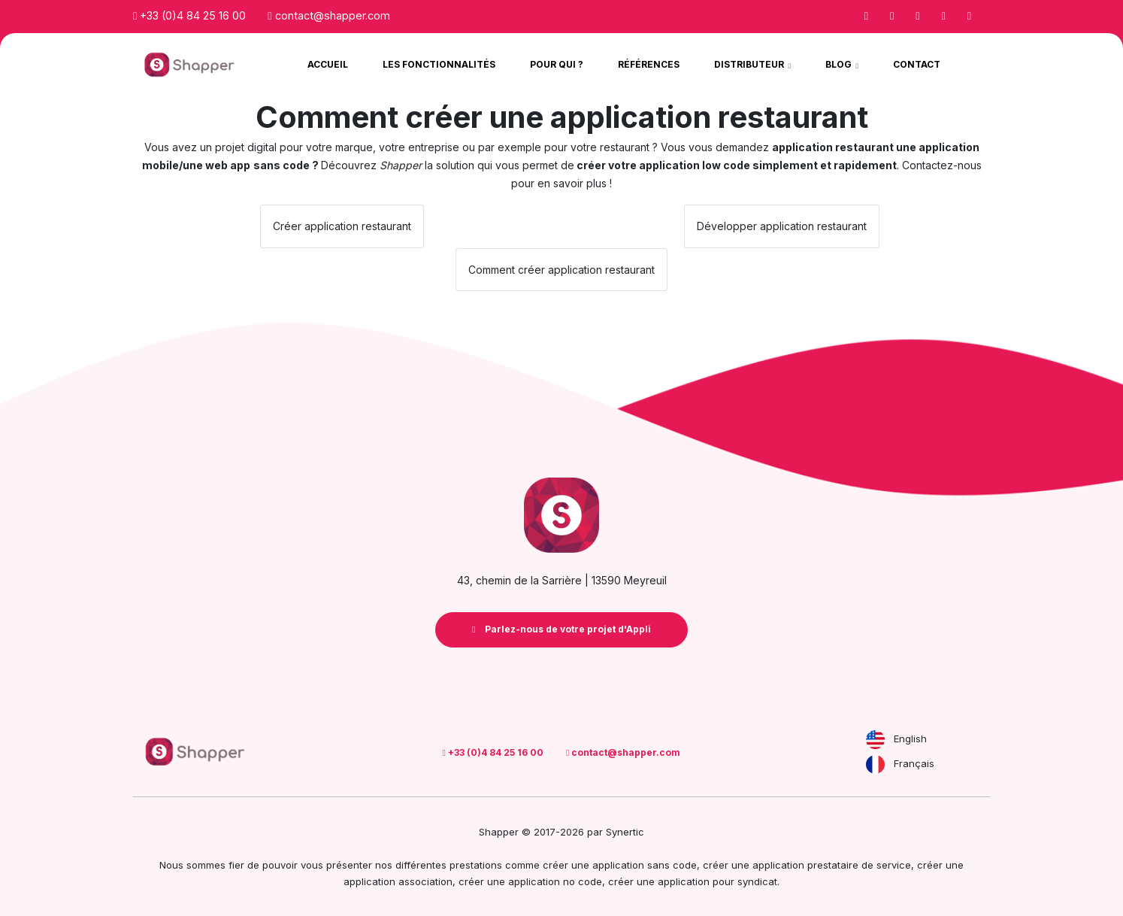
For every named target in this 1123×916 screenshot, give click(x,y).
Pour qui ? (556, 64)
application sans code (644, 865)
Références (649, 64)
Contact (916, 64)
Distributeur (750, 64)
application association (398, 881)
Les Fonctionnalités (439, 64)
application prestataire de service (831, 865)
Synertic (625, 832)
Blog (839, 64)
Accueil (327, 64)
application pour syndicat (717, 881)
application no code (555, 881)
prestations (476, 865)
